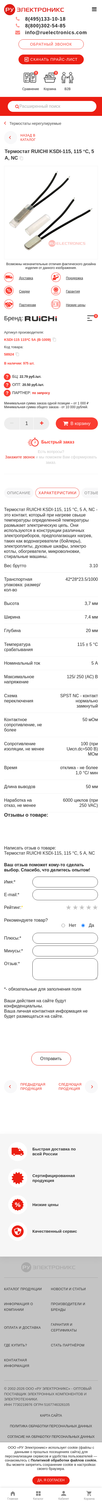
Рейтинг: (13, 907)
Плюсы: (51, 940)
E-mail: (51, 896)
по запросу (41, 393)
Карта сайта (51, 1416)
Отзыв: (51, 970)
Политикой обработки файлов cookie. (64, 1460)
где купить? (15, 1345)
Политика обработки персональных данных (51, 1426)
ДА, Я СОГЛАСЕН (51, 1480)
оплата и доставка (22, 1328)
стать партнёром (67, 1345)
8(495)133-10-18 (40, 19)
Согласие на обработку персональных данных (50, 1437)
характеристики (57, 493)
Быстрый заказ (57, 442)
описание (18, 493)
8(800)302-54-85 (40, 25)
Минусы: (51, 952)
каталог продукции (23, 1289)
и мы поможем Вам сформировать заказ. (51, 457)
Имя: (51, 883)
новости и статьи (68, 1289)
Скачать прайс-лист (51, 59)
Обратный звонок (51, 44)
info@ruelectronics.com (51, 32)
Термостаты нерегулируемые (35, 123)
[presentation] (51, 1036)
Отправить (51, 1058)
